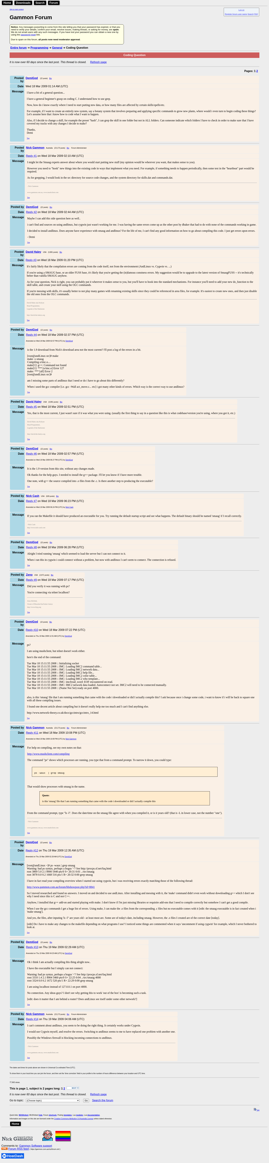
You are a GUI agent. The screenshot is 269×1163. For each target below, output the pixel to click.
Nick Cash (69, 507)
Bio (50, 78)
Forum (54, 2)
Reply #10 (32, 629)
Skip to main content (17, 9)
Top (28, 138)
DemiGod (69, 341)
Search (40, 2)
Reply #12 (32, 851)
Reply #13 (32, 948)
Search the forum (102, 1101)
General (57, 47)
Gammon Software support (35, 1146)
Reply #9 (31, 579)
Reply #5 (31, 406)
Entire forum (18, 47)
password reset (28, 34)
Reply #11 (32, 732)
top (256, 1111)
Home (7, 2)
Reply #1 (31, 155)
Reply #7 (31, 501)
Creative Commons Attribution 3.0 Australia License (73, 1120)
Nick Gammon (71, 739)
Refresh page (98, 62)
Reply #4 (31, 334)
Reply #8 (31, 547)
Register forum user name (236, 14)
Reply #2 (31, 212)
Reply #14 (32, 1020)
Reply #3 (31, 260)
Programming (39, 47)
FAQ (256, 14)
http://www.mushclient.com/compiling (48, 753)
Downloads (23, 2)
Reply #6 (31, 453)
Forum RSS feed (18, 1149)
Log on (241, 10)
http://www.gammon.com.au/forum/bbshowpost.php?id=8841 (61, 888)
